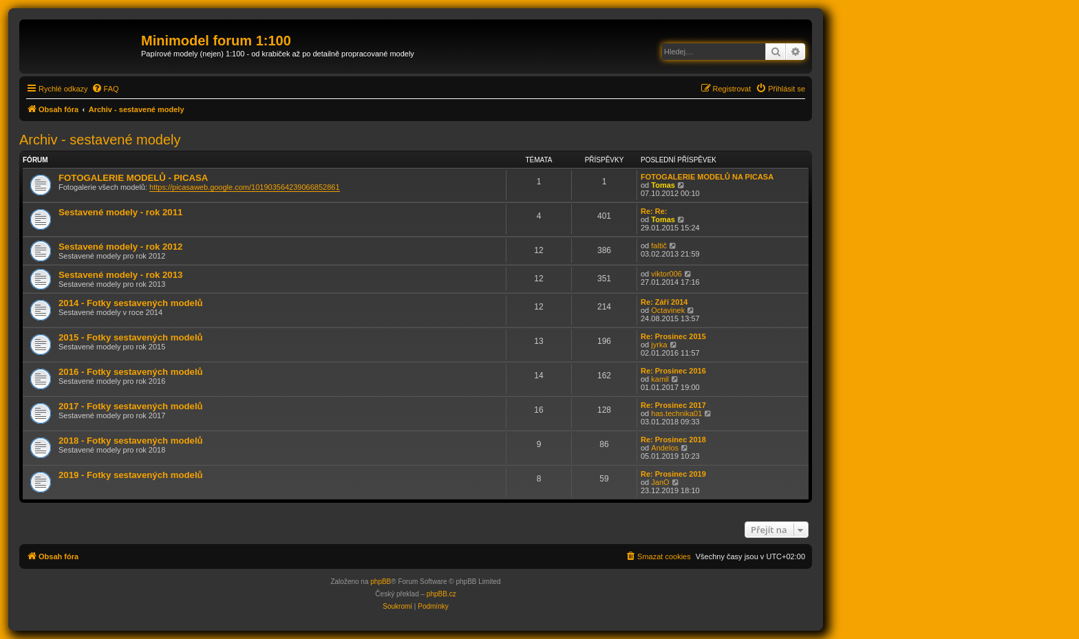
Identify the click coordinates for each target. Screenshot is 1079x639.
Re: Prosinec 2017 (673, 405)
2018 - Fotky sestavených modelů (130, 440)
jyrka (659, 344)
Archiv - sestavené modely (100, 139)
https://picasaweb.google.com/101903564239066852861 (244, 187)
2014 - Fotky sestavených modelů (130, 303)
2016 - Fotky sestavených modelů (130, 372)
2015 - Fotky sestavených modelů (130, 337)
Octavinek (668, 310)
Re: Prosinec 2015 (673, 336)
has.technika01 (676, 413)
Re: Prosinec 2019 (673, 474)
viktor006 (666, 274)
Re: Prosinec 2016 (673, 371)
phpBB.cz (441, 594)
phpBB (380, 581)
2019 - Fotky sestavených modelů (130, 475)
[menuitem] (105, 88)
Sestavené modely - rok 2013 (120, 275)
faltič (659, 245)
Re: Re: (654, 211)
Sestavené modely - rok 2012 (120, 246)
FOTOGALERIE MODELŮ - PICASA (133, 178)
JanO (660, 482)
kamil (660, 379)
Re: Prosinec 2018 (673, 439)
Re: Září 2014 (664, 302)
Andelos (665, 448)
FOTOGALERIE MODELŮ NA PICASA (707, 177)
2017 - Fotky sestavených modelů (130, 406)
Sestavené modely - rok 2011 (120, 212)
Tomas (663, 185)
